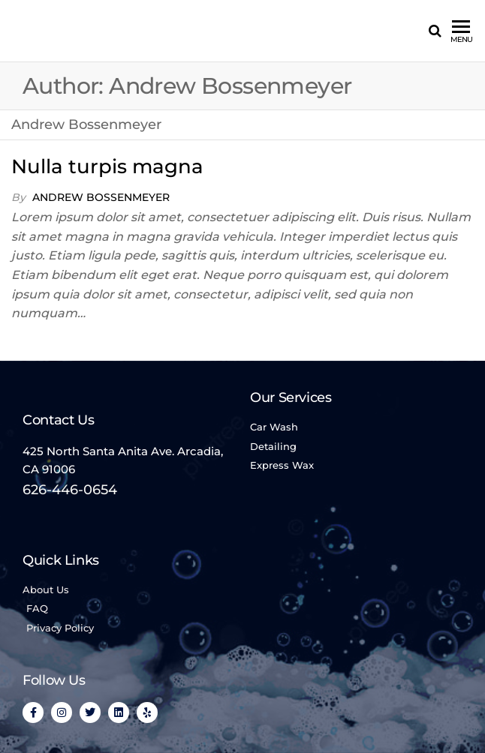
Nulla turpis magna (107, 166)
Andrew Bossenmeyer (101, 197)
